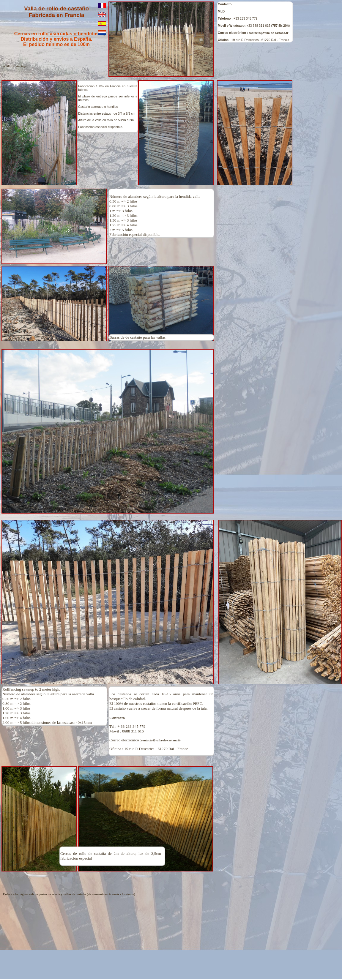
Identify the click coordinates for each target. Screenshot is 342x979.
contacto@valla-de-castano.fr (268, 32)
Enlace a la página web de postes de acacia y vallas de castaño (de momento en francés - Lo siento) (69, 894)
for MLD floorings (13, 66)
